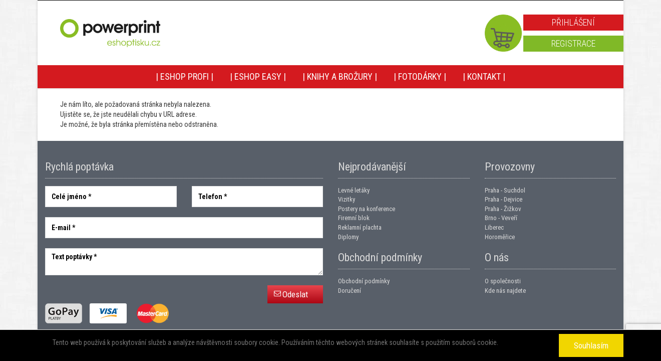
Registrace (573, 43)
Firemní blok (354, 218)
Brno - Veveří (501, 218)
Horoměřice (500, 237)
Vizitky (346, 199)
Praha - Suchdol (505, 190)
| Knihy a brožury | (339, 76)
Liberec (494, 227)
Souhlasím (591, 345)
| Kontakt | (484, 76)
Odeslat (295, 294)
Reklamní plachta (360, 227)
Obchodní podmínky (364, 281)
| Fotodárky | (420, 76)
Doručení (349, 290)
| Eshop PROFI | (184, 76)
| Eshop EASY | (258, 76)
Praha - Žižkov (503, 209)
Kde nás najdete (505, 290)
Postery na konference (366, 209)
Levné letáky (354, 190)
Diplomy (348, 237)
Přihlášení (573, 22)
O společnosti (503, 281)
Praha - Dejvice (503, 199)
